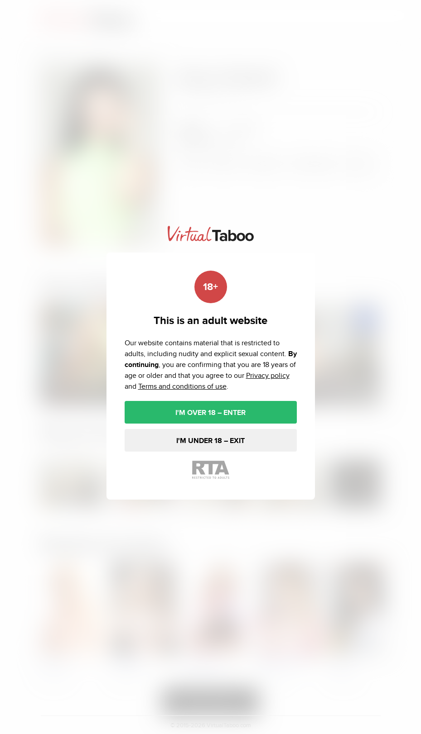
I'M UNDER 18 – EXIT (210, 440)
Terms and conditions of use (182, 386)
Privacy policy (268, 375)
